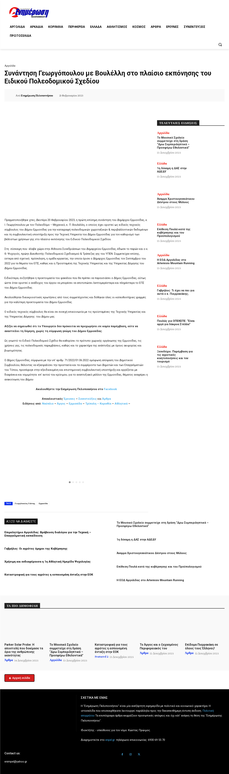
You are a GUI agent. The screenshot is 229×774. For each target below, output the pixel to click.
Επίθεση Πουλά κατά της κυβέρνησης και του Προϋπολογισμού (159, 566)
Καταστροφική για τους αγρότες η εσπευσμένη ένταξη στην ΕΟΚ (48, 574)
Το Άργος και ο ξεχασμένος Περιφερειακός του (159, 646)
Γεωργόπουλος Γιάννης (25, 503)
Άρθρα (106, 398)
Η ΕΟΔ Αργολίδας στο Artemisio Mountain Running (150, 580)
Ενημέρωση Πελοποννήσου (37, 95)
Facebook (110, 389)
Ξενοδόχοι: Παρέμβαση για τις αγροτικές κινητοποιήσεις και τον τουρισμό (175, 356)
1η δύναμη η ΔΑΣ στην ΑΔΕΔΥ (136, 539)
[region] (76, 453)
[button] (220, 44)
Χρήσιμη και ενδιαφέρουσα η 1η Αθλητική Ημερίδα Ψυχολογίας (47, 561)
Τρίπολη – (92, 403)
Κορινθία (105, 403)
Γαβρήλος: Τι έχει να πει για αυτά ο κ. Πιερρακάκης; (175, 292)
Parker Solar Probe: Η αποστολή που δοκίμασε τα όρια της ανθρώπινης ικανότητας (23, 650)
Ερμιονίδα (76, 403)
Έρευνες (70, 398)
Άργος (61, 403)
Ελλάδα (162, 163)
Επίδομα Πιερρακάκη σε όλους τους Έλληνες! (201, 646)
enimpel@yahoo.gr (15, 761)
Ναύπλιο (48, 403)
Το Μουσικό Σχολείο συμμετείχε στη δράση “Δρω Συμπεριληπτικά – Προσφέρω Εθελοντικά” (173, 142)
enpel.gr (110, 740)
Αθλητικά (121, 403)
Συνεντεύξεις (87, 398)
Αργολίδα (9, 65)
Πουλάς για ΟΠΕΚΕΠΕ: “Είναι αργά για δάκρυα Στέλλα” (176, 322)
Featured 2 (101, 656)
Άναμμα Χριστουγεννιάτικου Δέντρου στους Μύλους (152, 553)
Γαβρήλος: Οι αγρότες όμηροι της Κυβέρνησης (35, 548)
